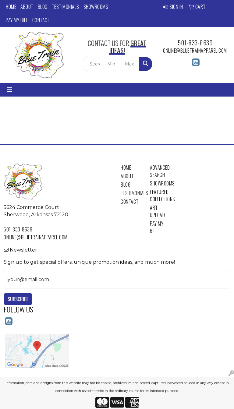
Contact (41, 20)
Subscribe (18, 299)
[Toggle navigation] (9, 90)
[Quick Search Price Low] (113, 64)
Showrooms (95, 6)
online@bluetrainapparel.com (195, 50)
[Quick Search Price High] (131, 64)
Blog (43, 6)
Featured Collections (161, 195)
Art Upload (157, 211)
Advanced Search (160, 171)
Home (11, 6)
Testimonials (65, 6)
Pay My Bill (17, 20)
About (27, 6)
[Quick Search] (93, 64)
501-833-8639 (195, 42)
